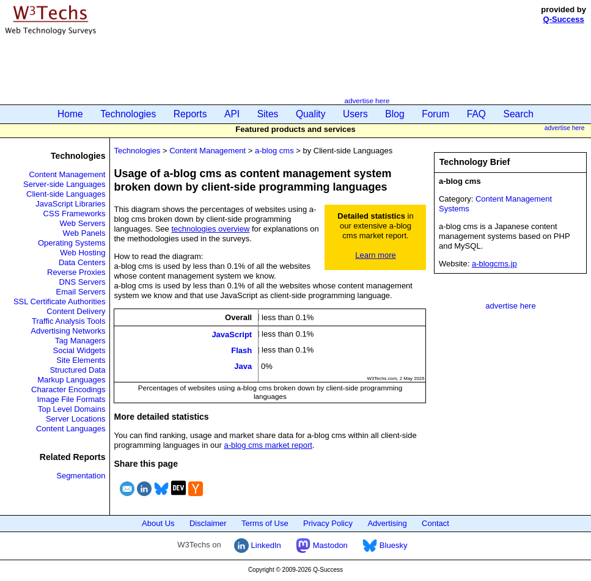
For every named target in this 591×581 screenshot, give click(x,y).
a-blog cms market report (268, 445)
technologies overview (210, 228)
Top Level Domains (72, 409)
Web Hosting (82, 252)
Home (70, 114)
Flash (241, 350)
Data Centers (82, 262)
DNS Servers (82, 282)
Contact (435, 523)
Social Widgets (79, 350)
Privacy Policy (328, 523)
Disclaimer (208, 523)
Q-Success (563, 19)
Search (519, 114)
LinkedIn (257, 545)
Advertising (386, 523)
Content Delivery (75, 311)
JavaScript (231, 333)
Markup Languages (71, 379)
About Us (158, 523)
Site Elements (80, 360)
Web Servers (83, 223)
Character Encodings (68, 389)
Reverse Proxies (76, 272)
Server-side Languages (64, 184)
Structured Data (77, 370)
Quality (311, 114)
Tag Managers (80, 340)
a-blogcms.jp (494, 263)
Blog (394, 114)
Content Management (67, 174)
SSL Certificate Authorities (59, 301)
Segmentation (80, 475)
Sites (268, 114)
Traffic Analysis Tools (68, 321)
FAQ (476, 114)
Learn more (375, 255)
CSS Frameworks (74, 213)
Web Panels (84, 233)
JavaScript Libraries (70, 203)
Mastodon (322, 545)
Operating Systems (72, 242)
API (232, 114)
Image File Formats (71, 399)
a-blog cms (274, 150)
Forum (435, 114)
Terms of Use (264, 523)
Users (355, 114)
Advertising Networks (68, 330)
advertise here (366, 100)
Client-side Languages (65, 194)
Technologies (128, 114)
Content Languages (70, 428)
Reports (190, 114)
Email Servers (81, 291)
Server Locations (76, 418)
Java (243, 366)
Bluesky (384, 545)
